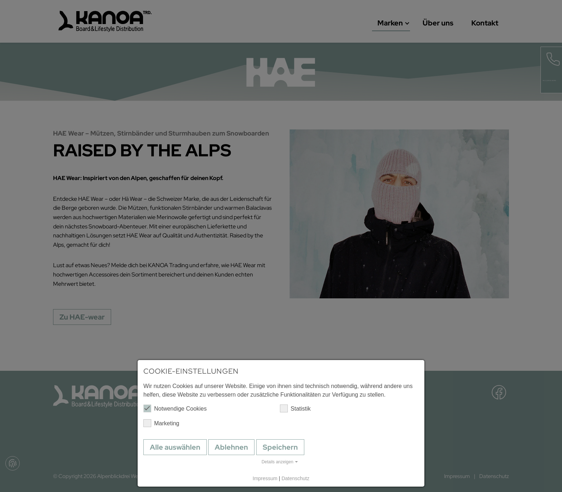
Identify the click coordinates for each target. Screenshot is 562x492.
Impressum (265, 478)
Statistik (295, 408)
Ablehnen (231, 447)
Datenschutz (295, 478)
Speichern (280, 447)
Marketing (161, 423)
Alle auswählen (175, 447)
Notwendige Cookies (175, 408)
